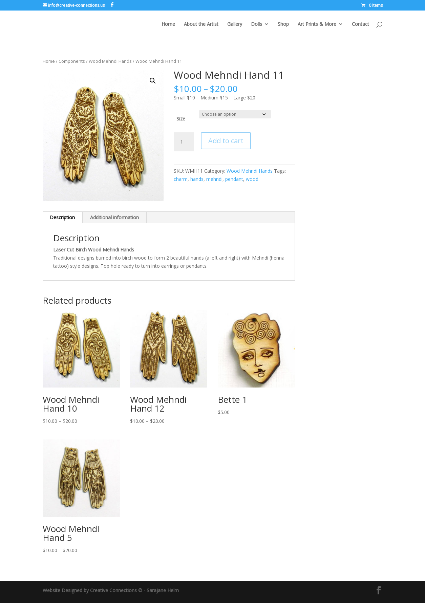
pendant (234, 179)
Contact (360, 24)
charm (181, 179)
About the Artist (201, 24)
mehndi (214, 179)
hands (197, 179)
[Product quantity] (184, 141)
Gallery (234, 24)
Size (180, 118)
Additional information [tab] (114, 217)
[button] (153, 81)
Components (72, 61)
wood (252, 179)
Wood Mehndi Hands (110, 61)
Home (168, 24)
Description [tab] (62, 217)
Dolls (256, 24)
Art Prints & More (317, 24)
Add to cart (225, 140)
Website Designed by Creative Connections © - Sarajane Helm (111, 590)
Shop (283, 24)
